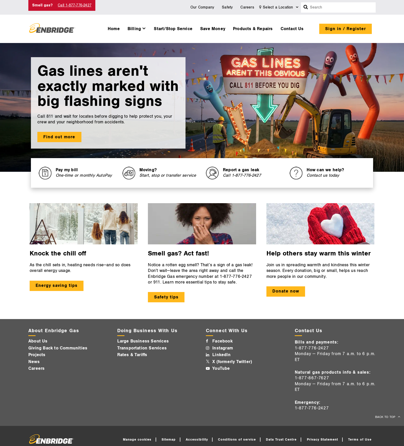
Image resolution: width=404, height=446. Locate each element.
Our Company (202, 7)
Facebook (222, 341)
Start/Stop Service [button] (173, 28)
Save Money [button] (212, 28)
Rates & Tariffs (132, 354)
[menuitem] (114, 27)
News (34, 361)
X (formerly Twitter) (232, 361)
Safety (227, 7)
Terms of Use (360, 440)
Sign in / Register (345, 28)
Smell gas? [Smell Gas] (42, 5)
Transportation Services (142, 348)
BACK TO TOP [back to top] (385, 417)
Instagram (222, 348)
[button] (137, 27)
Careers (247, 7)
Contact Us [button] (292, 28)
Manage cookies (137, 440)
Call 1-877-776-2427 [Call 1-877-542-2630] (74, 5)
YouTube (221, 368)
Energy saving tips (57, 285)
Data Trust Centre (281, 440)
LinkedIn (221, 354)
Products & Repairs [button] (253, 28)
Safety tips (166, 297)
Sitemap (169, 440)
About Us (38, 341)
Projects (37, 354)
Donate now (285, 291)
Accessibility (197, 440)
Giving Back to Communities (57, 348)
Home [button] (114, 28)
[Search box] (306, 7)
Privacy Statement (322, 440)
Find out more (59, 137)
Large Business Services (143, 341)
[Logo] (52, 29)
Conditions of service (237, 440)
